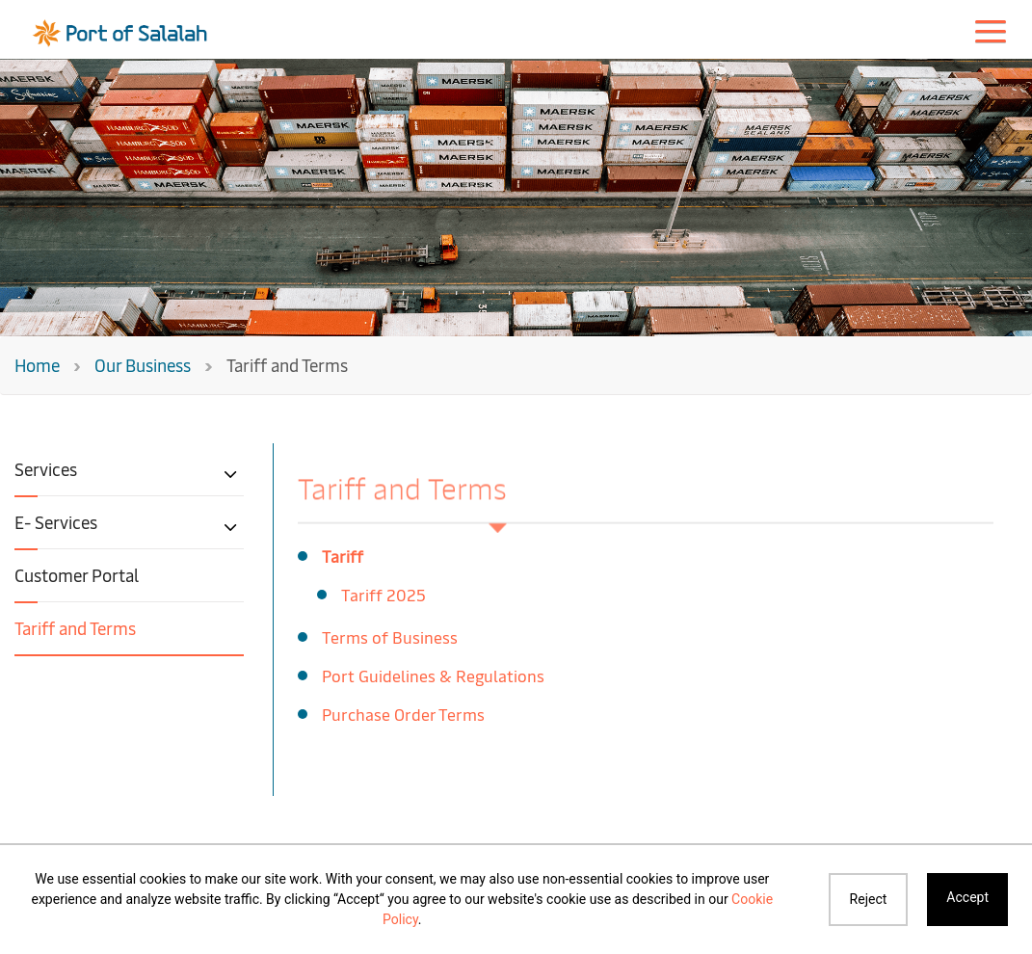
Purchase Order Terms (403, 713)
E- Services (55, 522)
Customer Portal (76, 575)
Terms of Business (390, 636)
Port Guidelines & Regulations (433, 675)
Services (45, 469)
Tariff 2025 (383, 594)
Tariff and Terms (75, 628)
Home (37, 365)
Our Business (142, 365)
